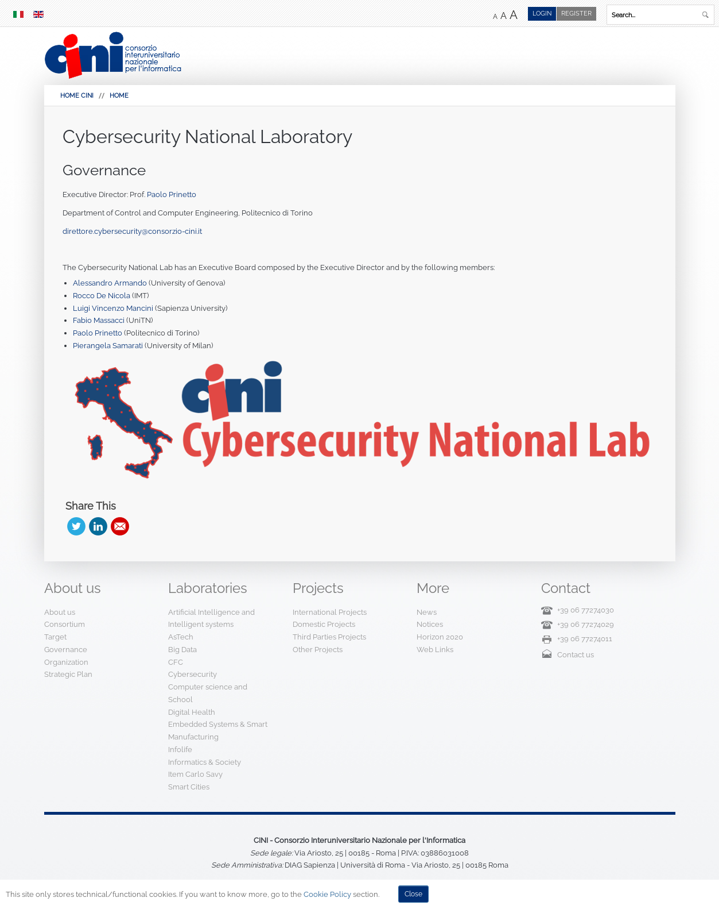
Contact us (575, 654)
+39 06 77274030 (585, 610)
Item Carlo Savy (195, 774)
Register (576, 13)
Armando (129, 283)
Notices (430, 624)
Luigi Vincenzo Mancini (114, 308)
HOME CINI (77, 95)
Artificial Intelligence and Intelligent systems (211, 618)
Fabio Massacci (99, 320)
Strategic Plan (68, 674)
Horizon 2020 (440, 637)
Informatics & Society (204, 762)
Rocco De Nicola (101, 295)
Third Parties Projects (329, 637)
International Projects (330, 612)
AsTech (180, 637)
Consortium (64, 624)
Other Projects (318, 649)
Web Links (435, 649)
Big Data (182, 649)
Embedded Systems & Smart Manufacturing (217, 730)
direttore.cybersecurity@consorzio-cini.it (132, 231)
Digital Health (191, 712)
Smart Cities (188, 787)
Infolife (180, 749)
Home (119, 95)
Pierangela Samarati (108, 345)
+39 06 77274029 (585, 624)
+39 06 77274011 (584, 638)
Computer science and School (207, 693)
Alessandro (92, 283)
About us (59, 612)
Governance (104, 170)
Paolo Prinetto (171, 194)
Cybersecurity (192, 674)
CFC (175, 662)
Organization (66, 662)
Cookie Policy (327, 894)
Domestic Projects (324, 624)
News (427, 612)
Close (413, 894)
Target (55, 637)
